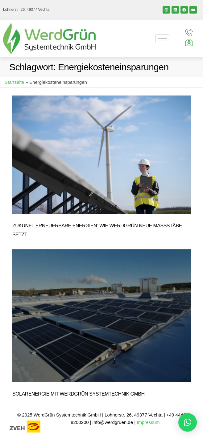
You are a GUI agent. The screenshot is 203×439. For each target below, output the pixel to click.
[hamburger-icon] (162, 38)
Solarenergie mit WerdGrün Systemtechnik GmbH (78, 393)
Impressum (149, 422)
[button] (187, 422)
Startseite (14, 82)
